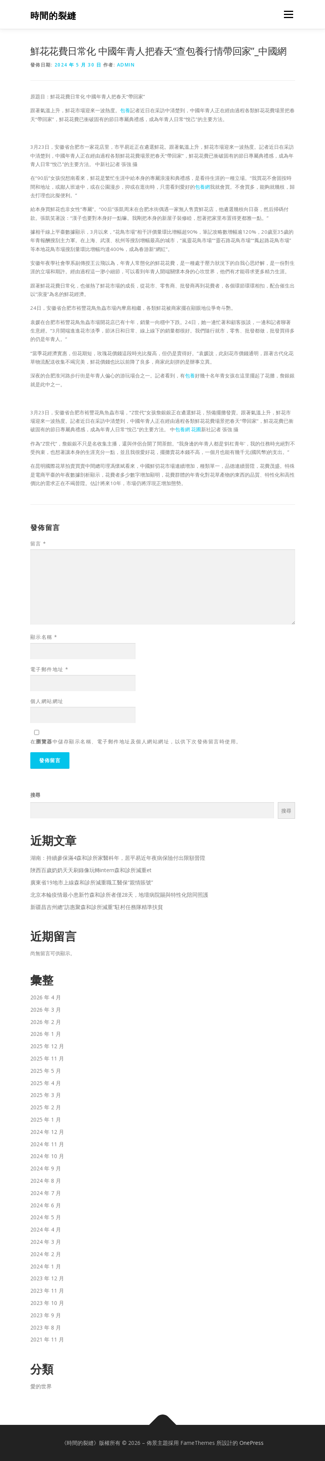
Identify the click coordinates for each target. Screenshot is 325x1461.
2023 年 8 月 (45, 1327)
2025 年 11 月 (47, 1058)
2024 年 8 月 (45, 1180)
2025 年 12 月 (47, 1046)
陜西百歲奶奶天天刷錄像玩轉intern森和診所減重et (91, 870)
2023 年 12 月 (47, 1278)
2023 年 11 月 (47, 1290)
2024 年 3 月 (45, 1241)
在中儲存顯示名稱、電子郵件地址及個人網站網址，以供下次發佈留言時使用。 (136, 741)
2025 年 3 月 (45, 1095)
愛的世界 (41, 1386)
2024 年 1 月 (45, 1266)
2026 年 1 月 (45, 1033)
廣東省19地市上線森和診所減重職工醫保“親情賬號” (91, 882)
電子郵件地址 (49, 669)
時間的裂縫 (53, 15)
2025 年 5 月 (45, 1070)
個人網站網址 (47, 701)
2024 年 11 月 (47, 1144)
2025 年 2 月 (45, 1107)
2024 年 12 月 (47, 1131)
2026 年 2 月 (45, 1022)
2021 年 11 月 (47, 1339)
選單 (287, 14)
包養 (125, 110)
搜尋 (35, 794)
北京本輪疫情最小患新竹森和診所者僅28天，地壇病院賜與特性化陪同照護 (119, 894)
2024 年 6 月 (45, 1205)
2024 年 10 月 (47, 1156)
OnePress (251, 1442)
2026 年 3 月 (45, 1009)
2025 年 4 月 (45, 1083)
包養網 (202, 186)
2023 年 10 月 (47, 1302)
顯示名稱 (44, 636)
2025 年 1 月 (45, 1119)
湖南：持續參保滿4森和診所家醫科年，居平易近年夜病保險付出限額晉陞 (117, 857)
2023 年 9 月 (45, 1315)
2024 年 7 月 (45, 1193)
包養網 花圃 (188, 429)
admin (126, 64)
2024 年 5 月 (45, 1217)
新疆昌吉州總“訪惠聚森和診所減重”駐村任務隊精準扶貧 (96, 907)
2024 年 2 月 (45, 1254)
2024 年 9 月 (45, 1168)
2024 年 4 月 (45, 1229)
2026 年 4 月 (45, 997)
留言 (38, 543)
